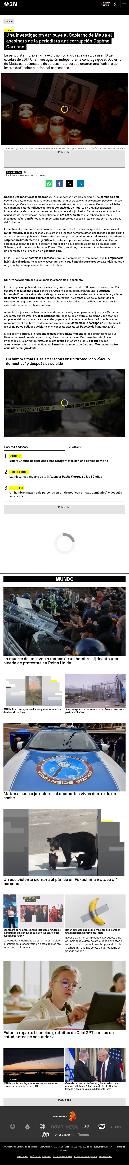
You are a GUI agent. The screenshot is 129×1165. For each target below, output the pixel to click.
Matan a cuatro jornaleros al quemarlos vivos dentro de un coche (59, 796)
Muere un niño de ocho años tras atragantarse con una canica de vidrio (58, 460)
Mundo (64, 579)
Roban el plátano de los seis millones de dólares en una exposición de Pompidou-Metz (93, 931)
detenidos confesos (41, 258)
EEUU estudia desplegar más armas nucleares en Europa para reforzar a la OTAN (30, 1085)
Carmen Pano (111, 2)
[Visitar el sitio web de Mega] (72, 1126)
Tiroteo (16, 488)
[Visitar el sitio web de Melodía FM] (46, 1134)
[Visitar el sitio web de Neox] (42, 1126)
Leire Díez (72, 2)
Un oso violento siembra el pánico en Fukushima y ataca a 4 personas (60, 881)
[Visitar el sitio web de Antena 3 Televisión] (12, 1126)
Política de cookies (62, 1156)
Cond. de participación (85, 1156)
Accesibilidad (105, 1156)
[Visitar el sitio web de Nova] (57, 1126)
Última (106, 10)
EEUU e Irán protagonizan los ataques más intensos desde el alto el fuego (32, 711)
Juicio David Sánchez (56, 2)
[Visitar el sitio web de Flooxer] (83, 1134)
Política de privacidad (40, 1156)
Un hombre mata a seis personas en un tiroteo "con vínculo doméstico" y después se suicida (58, 361)
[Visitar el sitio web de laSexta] (27, 1126)
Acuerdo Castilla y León (34, 2)
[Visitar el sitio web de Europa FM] (117, 1126)
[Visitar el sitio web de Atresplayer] (64, 1134)
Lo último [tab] (74, 447)
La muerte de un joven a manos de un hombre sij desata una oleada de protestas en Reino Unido (60, 661)
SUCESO (15, 456)
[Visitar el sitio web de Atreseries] (87, 1126)
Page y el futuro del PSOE (91, 2)
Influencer (19, 472)
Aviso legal (22, 1156)
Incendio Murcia (13, 2)
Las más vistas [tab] (16, 447)
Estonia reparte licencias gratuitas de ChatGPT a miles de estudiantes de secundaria (58, 1035)
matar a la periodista (110, 232)
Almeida (123, 2)
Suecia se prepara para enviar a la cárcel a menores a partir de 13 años (94, 711)
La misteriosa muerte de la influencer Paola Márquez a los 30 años (55, 476)
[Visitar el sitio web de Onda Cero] (102, 1126)
